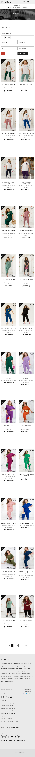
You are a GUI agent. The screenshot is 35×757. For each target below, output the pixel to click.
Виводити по (7, 33)
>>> (26, 645)
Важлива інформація (8, 703)
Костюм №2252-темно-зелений (9, 377)
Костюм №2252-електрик (26, 523)
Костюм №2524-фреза (8, 133)
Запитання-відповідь (8, 713)
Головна (12, 16)
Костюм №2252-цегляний (26, 426)
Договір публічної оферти (10, 721)
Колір (4, 48)
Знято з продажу (6, 718)
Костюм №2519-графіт (26, 279)
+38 (26, 689)
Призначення (23, 48)
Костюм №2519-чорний (26, 328)
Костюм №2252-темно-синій (26, 572)
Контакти (4, 716)
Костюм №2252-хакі (9, 572)
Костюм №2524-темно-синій (9, 182)
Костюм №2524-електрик (26, 133)
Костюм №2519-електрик (8, 328)
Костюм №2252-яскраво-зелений (26, 475)
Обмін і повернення (7, 705)
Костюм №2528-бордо (26, 620)
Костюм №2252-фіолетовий (8, 426)
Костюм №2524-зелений (9, 84)
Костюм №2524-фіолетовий (26, 182)
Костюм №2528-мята (9, 620)
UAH (24, 1)
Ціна (4, 42)
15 (22, 645)
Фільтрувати (22, 53)
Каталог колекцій (7, 711)
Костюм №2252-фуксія (8, 474)
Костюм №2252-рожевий (8, 523)
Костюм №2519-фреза (26, 231)
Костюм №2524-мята (26, 84)
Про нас (3, 700)
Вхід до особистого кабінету (17, 7)
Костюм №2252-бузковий (26, 377)
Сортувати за (7, 27)
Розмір (22, 42)
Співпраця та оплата (8, 708)
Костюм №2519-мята (9, 279)
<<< (9, 645)
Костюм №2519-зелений (9, 231)
